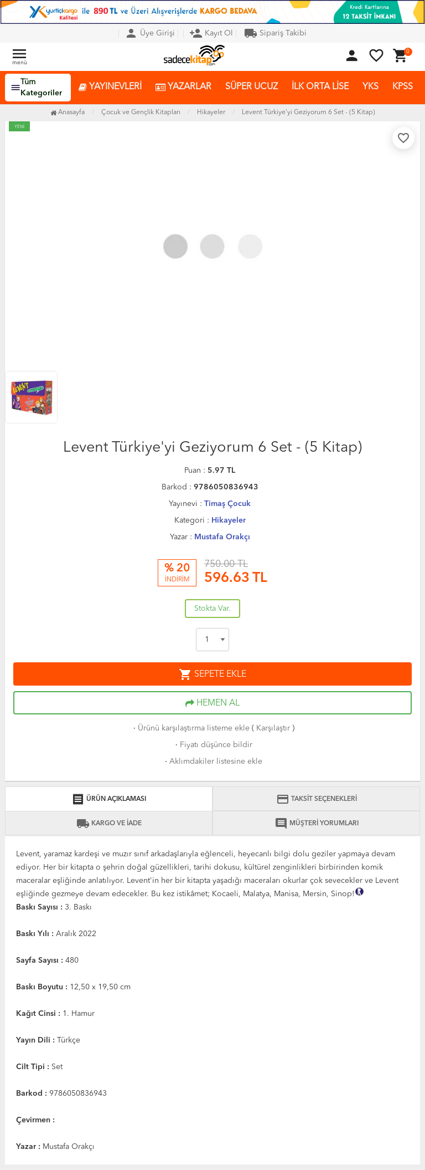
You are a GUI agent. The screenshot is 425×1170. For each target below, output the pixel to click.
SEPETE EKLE (212, 674)
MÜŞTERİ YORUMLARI (316, 823)
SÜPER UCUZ (251, 87)
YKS (370, 87)
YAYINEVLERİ (110, 87)
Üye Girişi (150, 33)
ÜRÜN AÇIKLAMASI (108, 799)
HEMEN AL (212, 703)
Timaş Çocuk (227, 504)
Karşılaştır (273, 728)
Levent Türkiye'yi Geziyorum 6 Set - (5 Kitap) (308, 112)
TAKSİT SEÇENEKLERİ (316, 799)
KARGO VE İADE (109, 823)
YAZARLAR (183, 87)
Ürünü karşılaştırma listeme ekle (190, 728)
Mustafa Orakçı (222, 537)
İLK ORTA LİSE (320, 87)
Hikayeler (228, 520)
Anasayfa (67, 112)
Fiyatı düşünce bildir (212, 745)
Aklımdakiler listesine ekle (212, 761)
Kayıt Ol (211, 33)
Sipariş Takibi (275, 33)
